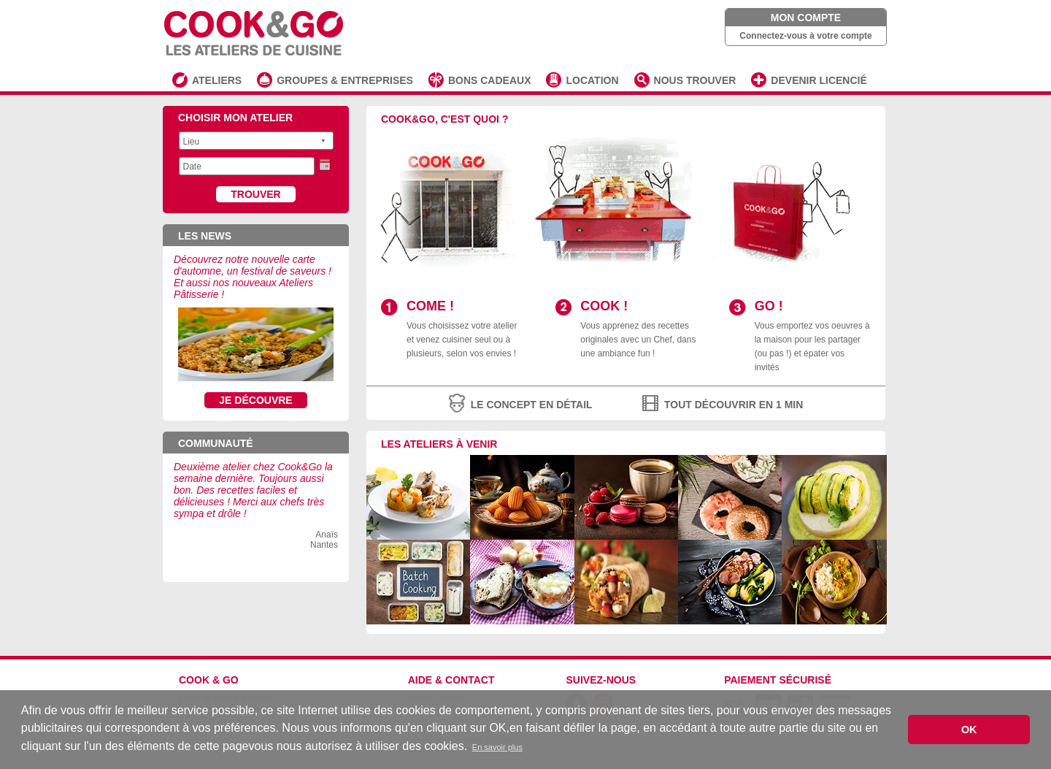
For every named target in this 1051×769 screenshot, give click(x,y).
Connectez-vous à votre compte (805, 36)
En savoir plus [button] (497, 747)
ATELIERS (217, 80)
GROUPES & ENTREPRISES (345, 80)
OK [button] (969, 729)
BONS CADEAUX (489, 80)
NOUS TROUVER (695, 80)
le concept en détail (532, 404)
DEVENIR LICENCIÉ (818, 80)
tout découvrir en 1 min (733, 404)
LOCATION (592, 80)
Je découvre (255, 400)
